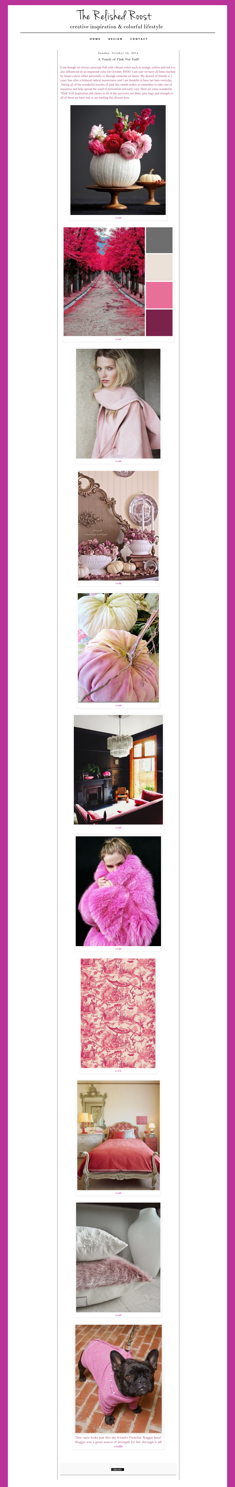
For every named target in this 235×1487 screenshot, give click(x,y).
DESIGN (115, 38)
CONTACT (139, 38)
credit (118, 217)
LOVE (118, 1071)
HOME (95, 38)
